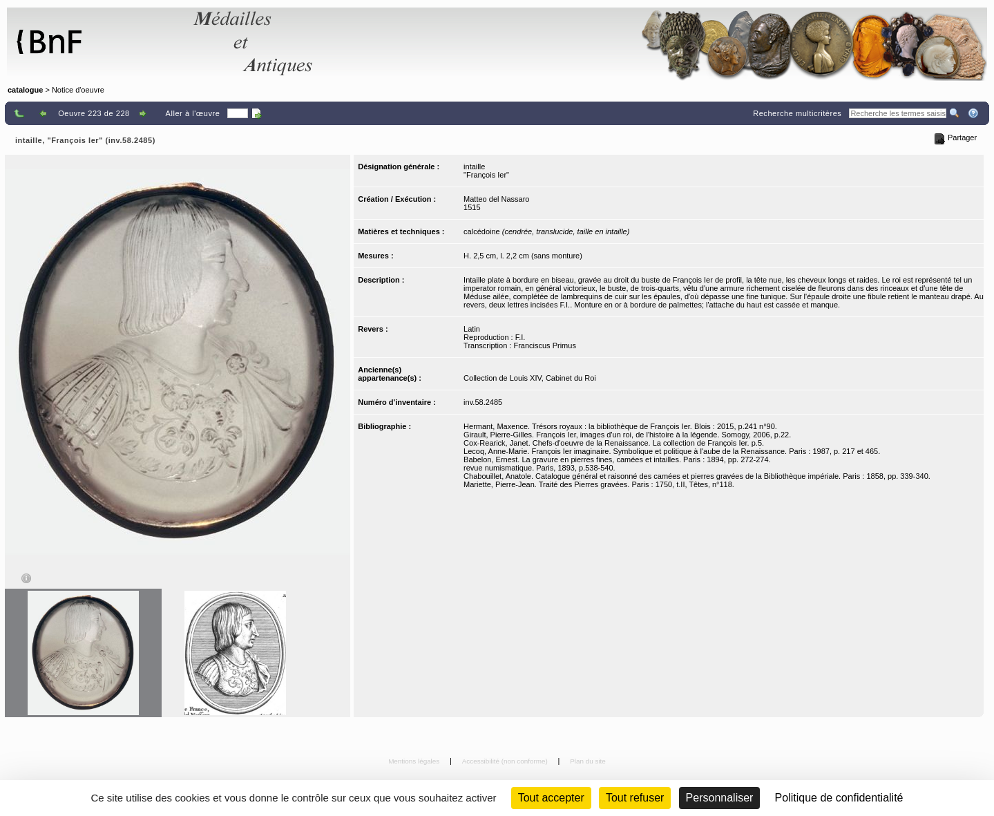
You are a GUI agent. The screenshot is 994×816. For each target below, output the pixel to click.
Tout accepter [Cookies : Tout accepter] (551, 798)
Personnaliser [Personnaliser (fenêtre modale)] (720, 798)
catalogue (25, 90)
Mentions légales (414, 761)
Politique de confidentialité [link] (839, 798)
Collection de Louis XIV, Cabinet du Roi (529, 378)
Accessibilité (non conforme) (506, 761)
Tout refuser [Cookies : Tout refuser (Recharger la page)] (635, 798)
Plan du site (588, 761)
